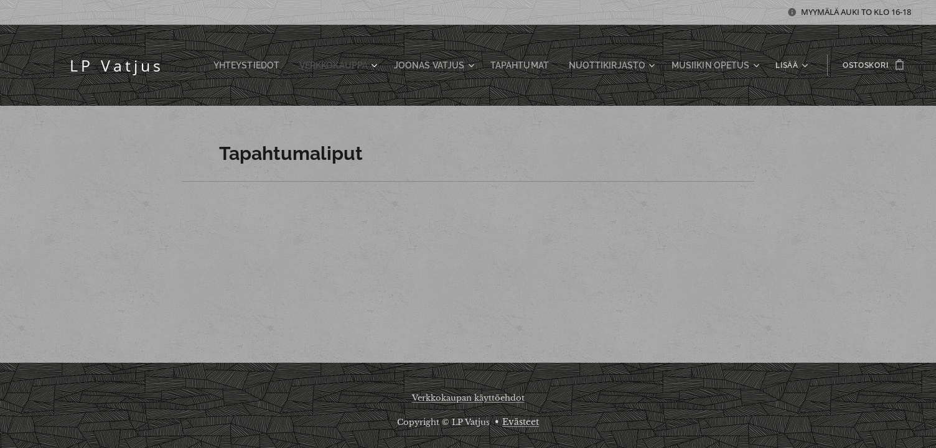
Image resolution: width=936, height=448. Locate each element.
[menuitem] (286, 65)
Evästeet (520, 421)
